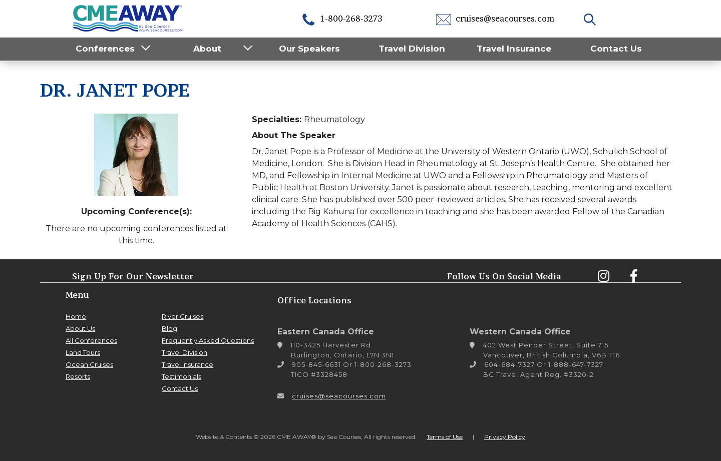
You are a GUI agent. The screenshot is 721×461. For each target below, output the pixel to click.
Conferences (105, 49)
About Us (80, 328)
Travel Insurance (514, 49)
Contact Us (616, 49)
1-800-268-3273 (341, 19)
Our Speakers (309, 49)
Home (76, 316)
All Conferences (91, 340)
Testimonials (181, 376)
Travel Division (412, 49)
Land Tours (83, 352)
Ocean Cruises (89, 364)
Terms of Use (445, 436)
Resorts (78, 376)
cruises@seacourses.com (495, 19)
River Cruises (182, 316)
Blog (169, 328)
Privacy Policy (504, 436)
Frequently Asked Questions (208, 340)
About (207, 49)
